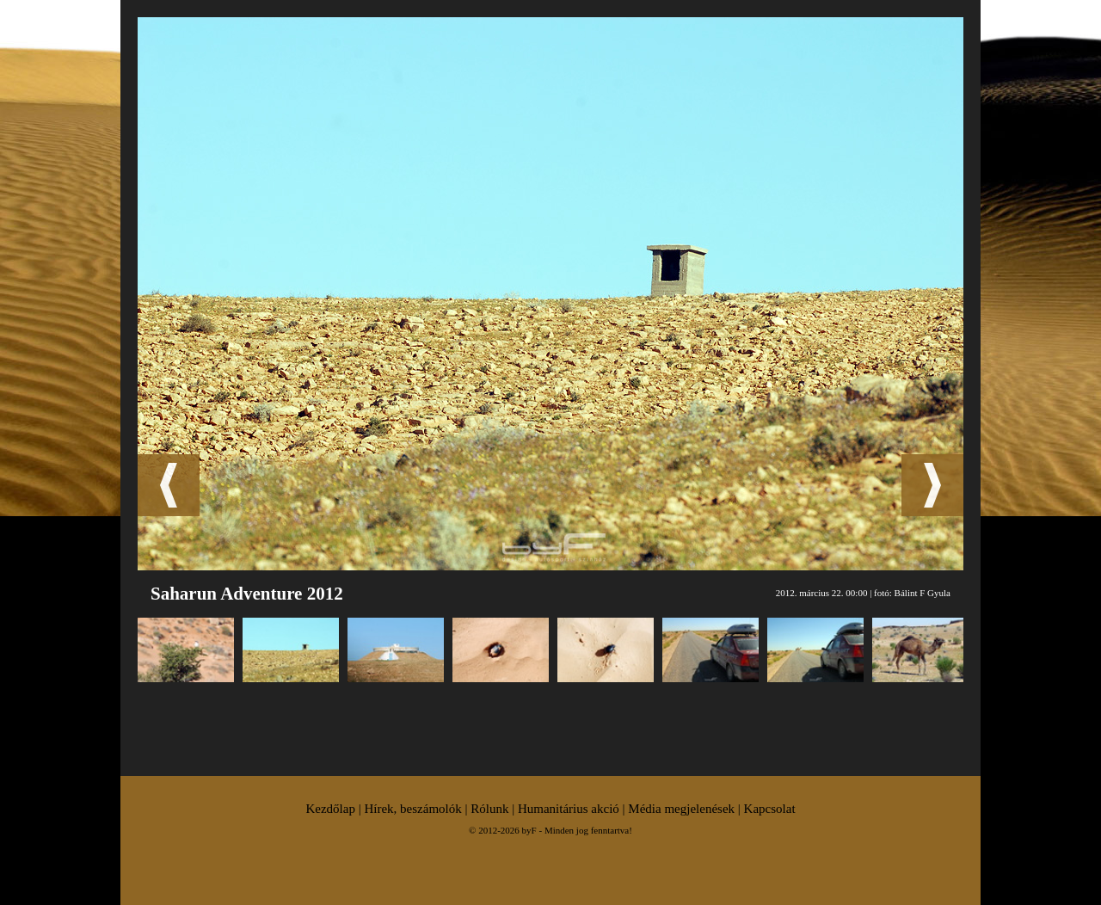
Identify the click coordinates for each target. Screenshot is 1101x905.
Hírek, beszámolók (412, 809)
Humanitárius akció (568, 809)
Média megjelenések (681, 809)
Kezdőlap (329, 809)
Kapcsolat (770, 809)
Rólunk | (494, 809)
